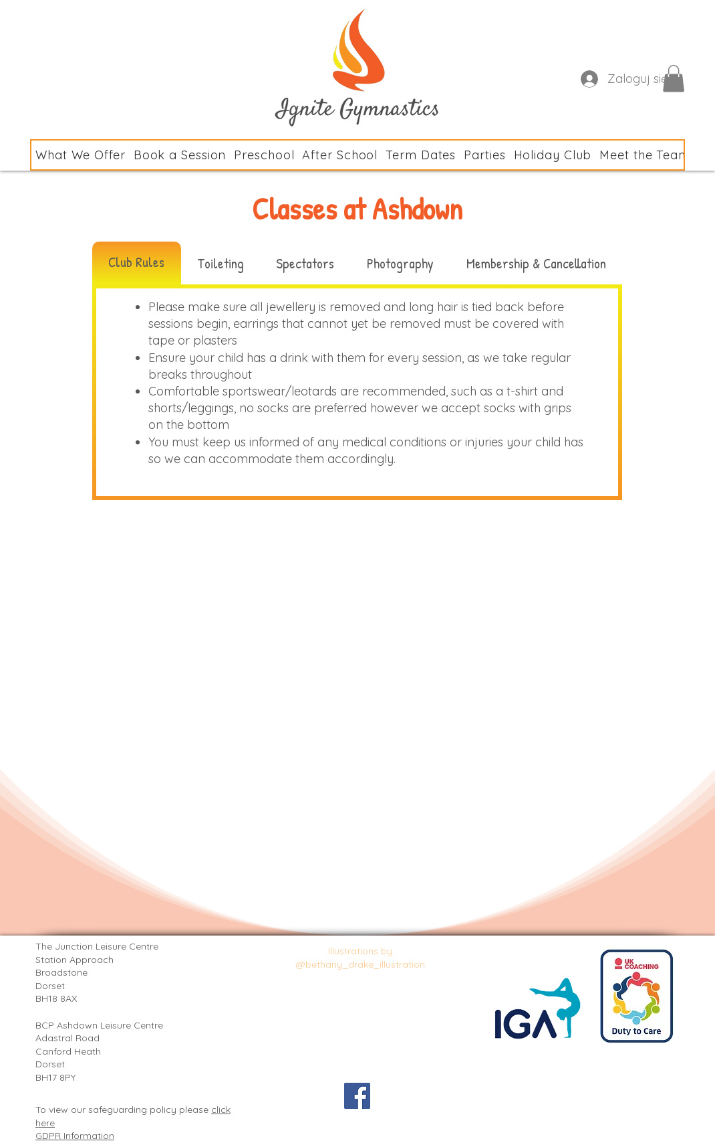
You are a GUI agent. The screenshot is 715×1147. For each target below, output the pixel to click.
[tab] (136, 263)
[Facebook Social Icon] (357, 1096)
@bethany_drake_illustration (360, 964)
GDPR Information (74, 1136)
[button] (673, 78)
